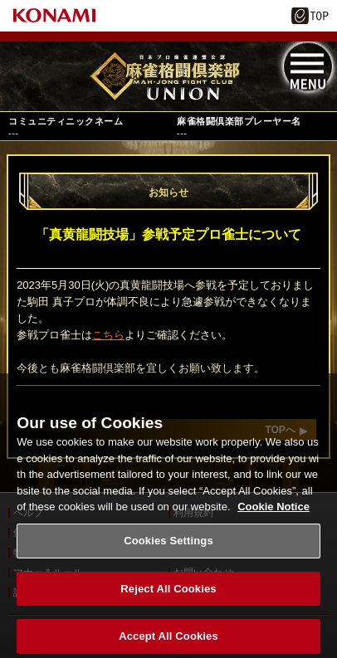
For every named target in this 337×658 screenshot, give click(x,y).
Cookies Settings (168, 546)
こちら (108, 335)
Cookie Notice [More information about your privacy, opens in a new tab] (273, 513)
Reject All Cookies (168, 594)
